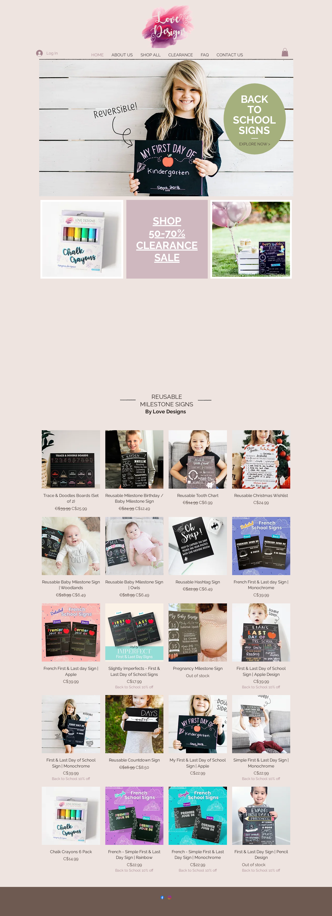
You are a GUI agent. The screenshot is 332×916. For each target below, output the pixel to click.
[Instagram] (169, 897)
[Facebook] (162, 897)
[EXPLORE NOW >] (255, 144)
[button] (284, 52)
